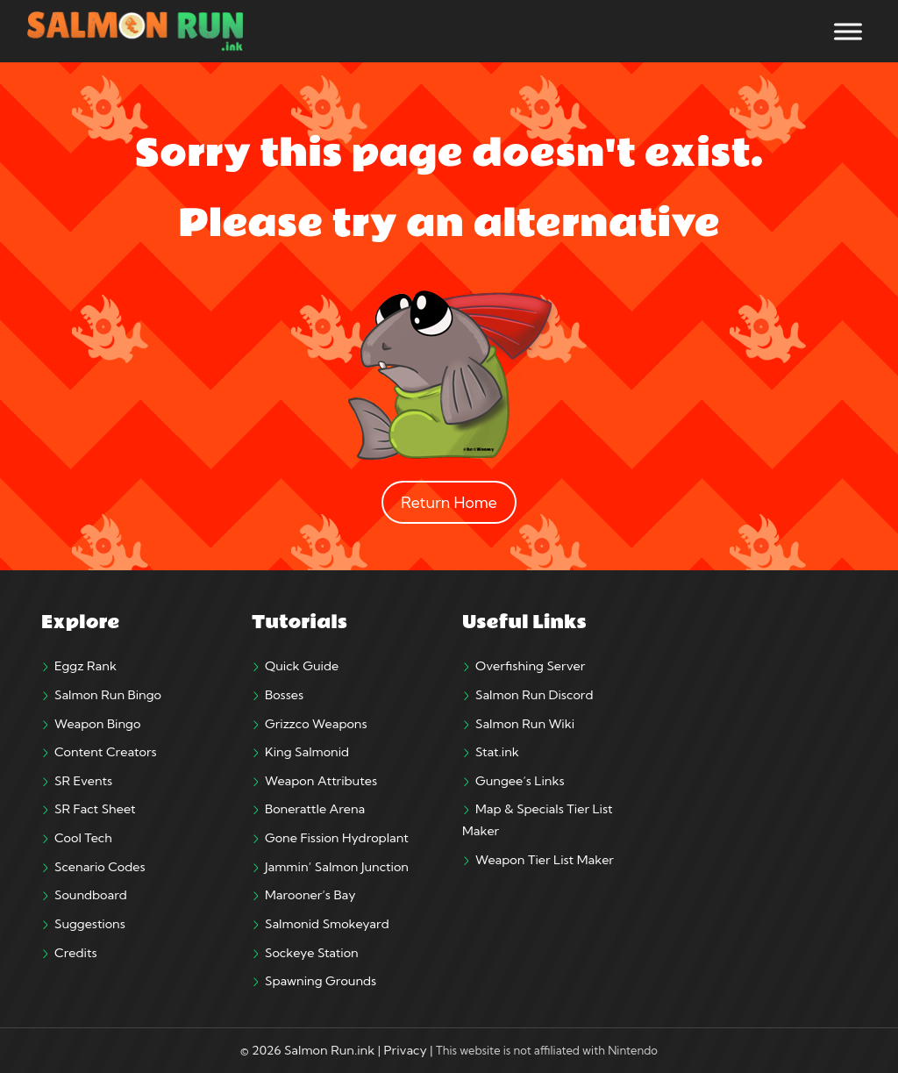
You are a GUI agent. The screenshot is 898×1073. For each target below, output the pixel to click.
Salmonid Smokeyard (327, 924)
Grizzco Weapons (316, 724)
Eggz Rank (85, 666)
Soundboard (90, 895)
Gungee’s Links (520, 781)
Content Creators (105, 752)
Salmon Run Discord (534, 695)
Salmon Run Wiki (524, 724)
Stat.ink (497, 752)
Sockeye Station (312, 953)
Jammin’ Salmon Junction (337, 867)
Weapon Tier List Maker (544, 860)
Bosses (284, 695)
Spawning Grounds (320, 981)
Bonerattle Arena (315, 809)
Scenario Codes (100, 867)
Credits (75, 953)
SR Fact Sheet (95, 809)
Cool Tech (83, 838)
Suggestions (89, 924)
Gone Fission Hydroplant (337, 838)
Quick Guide (302, 666)
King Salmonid (307, 752)
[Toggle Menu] (848, 31)
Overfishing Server (530, 666)
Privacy (405, 1050)
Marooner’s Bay (310, 895)
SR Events (83, 781)
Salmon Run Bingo (107, 695)
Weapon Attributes (321, 781)
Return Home (449, 502)
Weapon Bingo (97, 724)
